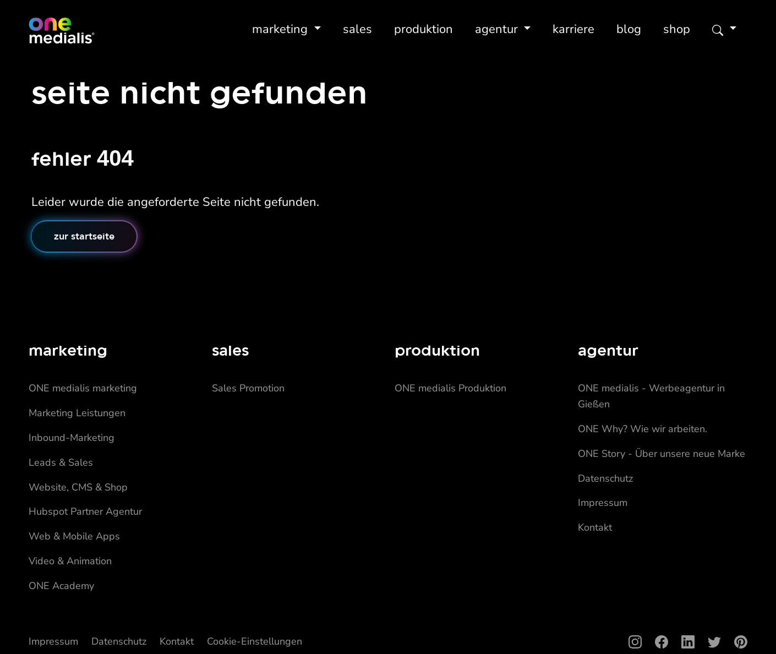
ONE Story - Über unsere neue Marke (661, 453)
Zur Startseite (84, 236)
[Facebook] (655, 641)
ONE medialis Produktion (450, 388)
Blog (628, 29)
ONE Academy (61, 585)
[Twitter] (708, 641)
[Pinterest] (734, 641)
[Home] (62, 31)
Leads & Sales (61, 462)
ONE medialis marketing (83, 388)
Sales (357, 29)
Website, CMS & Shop (78, 487)
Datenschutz (605, 478)
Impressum (602, 502)
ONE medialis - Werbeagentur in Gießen (651, 396)
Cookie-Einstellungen (254, 641)
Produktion (423, 29)
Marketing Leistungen (77, 412)
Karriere (573, 29)
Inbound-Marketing (71, 437)
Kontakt (595, 527)
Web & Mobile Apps (74, 536)
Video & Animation (70, 561)
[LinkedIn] (681, 641)
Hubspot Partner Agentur (85, 511)
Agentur (498, 29)
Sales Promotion (248, 388)
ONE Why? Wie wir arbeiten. (642, 428)
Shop (676, 29)
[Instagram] (628, 641)
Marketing (281, 29)
